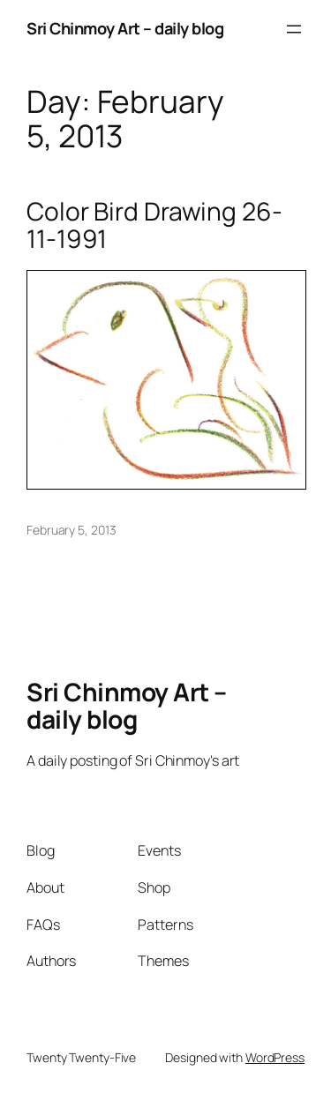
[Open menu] (294, 29)
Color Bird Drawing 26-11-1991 (154, 225)
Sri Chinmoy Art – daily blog (124, 28)
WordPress (275, 1057)
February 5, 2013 (71, 529)
